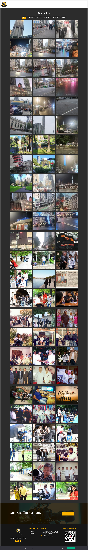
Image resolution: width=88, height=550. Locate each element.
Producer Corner (36, 4)
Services (44, 4)
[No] (86, 548)
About (29, 4)
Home (24, 4)
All (24, 17)
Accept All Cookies (70, 548)
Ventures (49, 4)
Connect (63, 4)
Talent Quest (56, 4)
